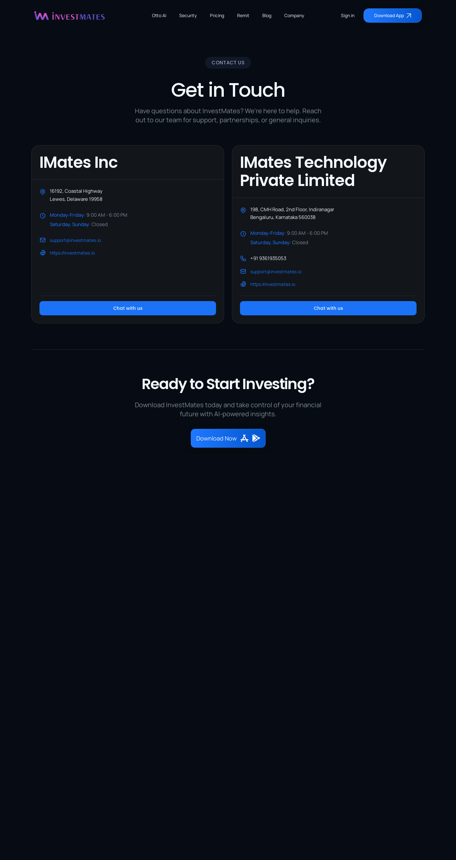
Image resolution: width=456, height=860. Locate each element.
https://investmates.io (72, 253)
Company (294, 15)
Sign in (347, 15)
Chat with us (128, 308)
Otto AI (159, 15)
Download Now (228, 438)
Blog (266, 15)
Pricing (217, 15)
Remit (243, 15)
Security (188, 15)
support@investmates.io (75, 240)
